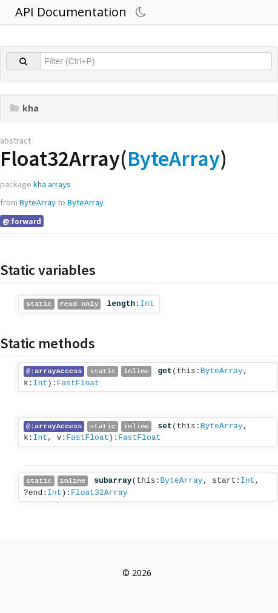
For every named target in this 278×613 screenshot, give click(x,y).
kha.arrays (52, 184)
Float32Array (99, 492)
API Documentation (71, 12)
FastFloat (78, 383)
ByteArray (173, 158)
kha (24, 108)
